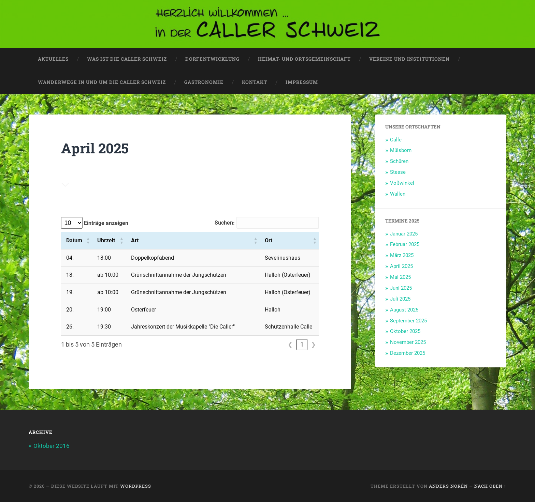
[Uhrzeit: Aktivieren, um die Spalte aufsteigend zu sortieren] (109, 240)
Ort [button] (268, 240)
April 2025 (401, 266)
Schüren (399, 161)
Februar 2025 (404, 244)
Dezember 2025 (407, 353)
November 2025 (408, 342)
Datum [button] (74, 240)
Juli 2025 (400, 299)
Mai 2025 (400, 277)
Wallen (397, 194)
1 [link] (302, 344)
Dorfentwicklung (212, 59)
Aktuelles (53, 59)
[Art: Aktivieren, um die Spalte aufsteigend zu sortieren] (193, 240)
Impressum (302, 82)
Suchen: (225, 223)
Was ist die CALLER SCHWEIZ (127, 59)
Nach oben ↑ (490, 486)
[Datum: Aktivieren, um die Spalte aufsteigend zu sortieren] (76, 240)
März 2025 (402, 255)
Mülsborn (400, 150)
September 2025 (408, 321)
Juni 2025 (401, 288)
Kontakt (254, 82)
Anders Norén (448, 486)
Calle (396, 140)
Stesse (398, 172)
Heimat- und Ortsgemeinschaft (304, 59)
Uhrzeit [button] (106, 240)
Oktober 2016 (51, 445)
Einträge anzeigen (105, 223)
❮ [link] (290, 344)
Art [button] (135, 240)
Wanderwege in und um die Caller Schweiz (102, 82)
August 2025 (404, 310)
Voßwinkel (402, 183)
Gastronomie (203, 82)
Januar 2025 (404, 234)
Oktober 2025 (405, 331)
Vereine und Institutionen (409, 59)
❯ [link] (313, 344)
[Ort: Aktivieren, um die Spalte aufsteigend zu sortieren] (289, 240)
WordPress (135, 486)
